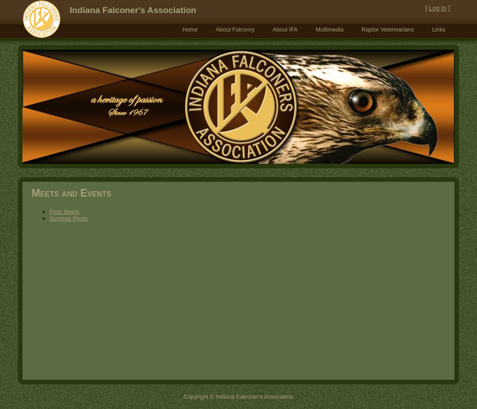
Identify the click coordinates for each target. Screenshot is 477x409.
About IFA (284, 29)
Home (190, 29)
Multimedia (330, 29)
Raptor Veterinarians (387, 29)
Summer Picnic (69, 218)
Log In (437, 8)
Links (439, 29)
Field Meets (64, 211)
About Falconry (235, 29)
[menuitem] (190, 29)
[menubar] (313, 29)
